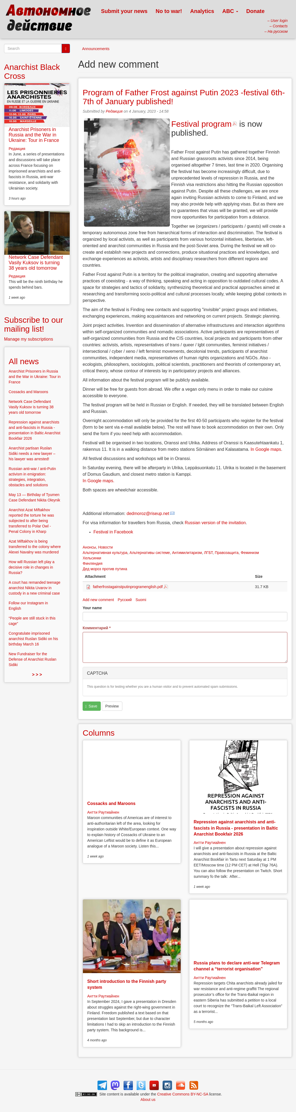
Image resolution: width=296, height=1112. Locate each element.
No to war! (169, 11)
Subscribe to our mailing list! (33, 324)
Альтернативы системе (150, 552)
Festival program (201, 123)
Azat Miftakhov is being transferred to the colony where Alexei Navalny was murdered (35, 546)
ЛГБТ (208, 552)
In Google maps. (98, 480)
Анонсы (89, 547)
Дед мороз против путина (105, 569)
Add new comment (98, 600)
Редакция (114, 111)
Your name (92, 608)
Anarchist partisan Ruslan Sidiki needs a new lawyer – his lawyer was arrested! (32, 453)
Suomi (141, 600)
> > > (37, 674)
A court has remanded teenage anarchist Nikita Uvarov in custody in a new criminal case (34, 587)
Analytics (202, 11)
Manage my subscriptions (28, 339)
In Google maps (266, 449)
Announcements (95, 49)
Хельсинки (92, 558)
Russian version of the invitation (215, 522)
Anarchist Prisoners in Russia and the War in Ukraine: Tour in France (34, 135)
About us (147, 1099)
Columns (99, 732)
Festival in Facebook (113, 532)
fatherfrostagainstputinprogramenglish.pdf (128, 587)
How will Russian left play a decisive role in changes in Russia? (32, 567)
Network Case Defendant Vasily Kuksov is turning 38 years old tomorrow (36, 263)
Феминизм (250, 552)
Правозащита (226, 552)
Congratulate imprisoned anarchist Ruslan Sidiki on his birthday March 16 (33, 638)
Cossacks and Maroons (111, 803)
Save (91, 706)
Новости (105, 547)
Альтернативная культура (105, 552)
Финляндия (92, 563)
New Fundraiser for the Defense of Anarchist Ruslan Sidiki (32, 659)
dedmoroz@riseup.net (148, 513)
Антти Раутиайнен (103, 812)
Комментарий (97, 628)
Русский (125, 600)
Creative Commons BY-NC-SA (182, 1094)
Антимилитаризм (187, 552)
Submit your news (124, 11)
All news (24, 361)
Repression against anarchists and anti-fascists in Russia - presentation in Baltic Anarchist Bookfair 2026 (236, 828)
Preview (112, 706)
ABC (230, 11)
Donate (255, 11)
